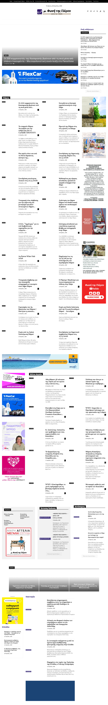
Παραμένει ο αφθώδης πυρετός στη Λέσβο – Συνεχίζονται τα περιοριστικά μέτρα (93, 77)
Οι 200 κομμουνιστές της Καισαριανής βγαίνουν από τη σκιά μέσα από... (28, 105)
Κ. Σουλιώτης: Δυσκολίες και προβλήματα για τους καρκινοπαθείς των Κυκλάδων (55, 433)
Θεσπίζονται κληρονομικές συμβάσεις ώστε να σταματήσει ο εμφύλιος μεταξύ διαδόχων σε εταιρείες (59, 603)
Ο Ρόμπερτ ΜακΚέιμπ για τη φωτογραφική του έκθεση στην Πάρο (69, 282)
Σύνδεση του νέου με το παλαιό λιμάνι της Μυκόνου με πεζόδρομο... (95, 381)
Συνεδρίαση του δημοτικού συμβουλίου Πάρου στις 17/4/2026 (69, 334)
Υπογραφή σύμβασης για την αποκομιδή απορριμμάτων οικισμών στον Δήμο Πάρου (27, 283)
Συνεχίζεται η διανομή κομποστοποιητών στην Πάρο (92, 58)
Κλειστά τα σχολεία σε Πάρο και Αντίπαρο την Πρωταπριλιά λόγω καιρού (96, 535)
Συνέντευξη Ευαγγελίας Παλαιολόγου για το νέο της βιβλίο (92, 71)
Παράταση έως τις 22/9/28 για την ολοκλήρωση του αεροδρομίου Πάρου (66, 259)
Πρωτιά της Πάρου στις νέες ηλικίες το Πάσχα (68, 127)
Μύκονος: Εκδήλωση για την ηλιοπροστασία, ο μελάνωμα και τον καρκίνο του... (96, 433)
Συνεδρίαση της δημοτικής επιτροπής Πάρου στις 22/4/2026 (69, 155)
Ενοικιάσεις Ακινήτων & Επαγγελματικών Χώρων (24, 516)
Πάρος (6, 55)
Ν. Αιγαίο (31, 378)
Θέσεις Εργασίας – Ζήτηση (88, 52)
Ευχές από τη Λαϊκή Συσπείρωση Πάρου (26, 333)
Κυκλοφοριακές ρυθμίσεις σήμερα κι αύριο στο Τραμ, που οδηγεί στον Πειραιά (11, 641)
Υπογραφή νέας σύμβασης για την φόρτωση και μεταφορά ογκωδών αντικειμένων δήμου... (28, 203)
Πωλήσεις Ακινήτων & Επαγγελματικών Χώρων (8, 523)
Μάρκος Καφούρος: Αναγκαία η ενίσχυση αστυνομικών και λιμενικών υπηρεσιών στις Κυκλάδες (95, 456)
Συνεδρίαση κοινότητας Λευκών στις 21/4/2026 (28, 180)
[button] (104, 11)
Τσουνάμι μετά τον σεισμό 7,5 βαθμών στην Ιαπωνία (54, 587)
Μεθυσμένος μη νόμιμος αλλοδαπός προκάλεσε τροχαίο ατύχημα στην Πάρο (68, 182)
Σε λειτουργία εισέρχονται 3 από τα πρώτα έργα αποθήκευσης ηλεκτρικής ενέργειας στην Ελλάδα (60, 643)
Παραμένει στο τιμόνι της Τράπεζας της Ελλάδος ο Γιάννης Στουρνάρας (60, 663)
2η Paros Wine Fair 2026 (26, 257)
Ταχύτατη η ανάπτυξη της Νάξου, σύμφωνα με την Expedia (24, 587)
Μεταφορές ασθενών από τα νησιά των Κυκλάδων (95, 485)
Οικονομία (28, 609)
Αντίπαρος (76, 516)
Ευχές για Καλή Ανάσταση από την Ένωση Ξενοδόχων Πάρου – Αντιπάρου (69, 309)
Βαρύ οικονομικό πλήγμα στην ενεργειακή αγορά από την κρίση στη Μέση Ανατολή (84, 586)
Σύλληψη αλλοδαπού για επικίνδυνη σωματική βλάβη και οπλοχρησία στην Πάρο (68, 227)
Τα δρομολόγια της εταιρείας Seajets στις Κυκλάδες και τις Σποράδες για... (54, 455)
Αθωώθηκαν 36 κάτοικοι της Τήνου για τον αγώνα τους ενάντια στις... (54, 381)
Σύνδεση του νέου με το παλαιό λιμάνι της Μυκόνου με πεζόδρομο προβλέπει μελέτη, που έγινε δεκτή (92, 84)
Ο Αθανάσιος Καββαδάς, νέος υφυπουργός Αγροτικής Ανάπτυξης (12, 650)
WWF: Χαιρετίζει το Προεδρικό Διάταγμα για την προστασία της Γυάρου (96, 410)
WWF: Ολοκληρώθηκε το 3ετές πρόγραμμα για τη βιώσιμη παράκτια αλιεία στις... (55, 487)
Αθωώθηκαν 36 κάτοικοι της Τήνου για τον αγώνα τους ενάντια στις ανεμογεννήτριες (93, 46)
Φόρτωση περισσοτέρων (93, 91)
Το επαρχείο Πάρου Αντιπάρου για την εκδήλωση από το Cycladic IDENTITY (92, 64)
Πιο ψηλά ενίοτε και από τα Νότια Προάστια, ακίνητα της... (27, 155)
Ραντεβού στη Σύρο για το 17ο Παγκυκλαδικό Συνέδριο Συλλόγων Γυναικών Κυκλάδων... (55, 411)
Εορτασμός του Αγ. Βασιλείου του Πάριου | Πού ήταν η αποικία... (27, 309)
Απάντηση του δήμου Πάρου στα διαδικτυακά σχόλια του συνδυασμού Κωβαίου (68, 203)
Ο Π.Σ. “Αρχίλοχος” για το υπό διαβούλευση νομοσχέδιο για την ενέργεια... (28, 227)
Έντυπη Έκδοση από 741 (44, 518)
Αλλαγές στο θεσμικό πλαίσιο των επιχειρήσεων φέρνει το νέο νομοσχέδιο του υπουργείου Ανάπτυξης (59, 623)
